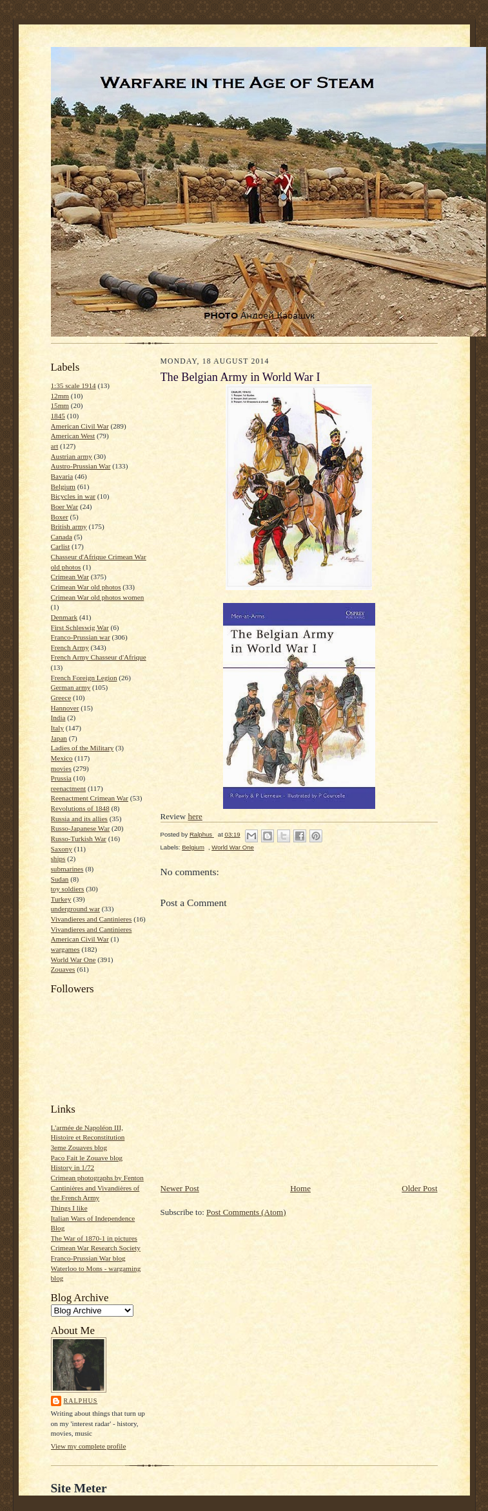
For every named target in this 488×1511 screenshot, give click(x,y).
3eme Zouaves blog (79, 1147)
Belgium (63, 486)
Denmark (64, 617)
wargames (65, 949)
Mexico (62, 758)
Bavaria (62, 476)
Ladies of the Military (82, 748)
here (195, 816)
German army (71, 687)
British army (69, 526)
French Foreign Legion (84, 677)
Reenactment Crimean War (90, 798)
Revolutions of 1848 (80, 808)
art (55, 446)
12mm (60, 396)
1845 (58, 416)
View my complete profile (88, 1446)
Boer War (65, 506)
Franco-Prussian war (80, 637)
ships (58, 858)
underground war (75, 909)
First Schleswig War (80, 627)
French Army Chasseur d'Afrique (98, 657)
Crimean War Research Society (96, 1248)
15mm (60, 405)
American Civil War (80, 426)
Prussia (61, 778)
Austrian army (71, 456)
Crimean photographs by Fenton (97, 1178)
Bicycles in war (73, 496)
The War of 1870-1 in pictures (94, 1238)
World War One (73, 959)
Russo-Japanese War (80, 828)
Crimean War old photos (86, 587)
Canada (62, 537)
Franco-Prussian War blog (88, 1258)
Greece (61, 697)
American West (73, 436)
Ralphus (81, 1400)
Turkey (61, 899)
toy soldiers (67, 889)
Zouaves (63, 969)
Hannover (65, 708)
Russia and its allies (79, 818)
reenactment (68, 788)
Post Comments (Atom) (246, 1212)
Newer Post (180, 1188)
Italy (57, 728)
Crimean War (70, 576)
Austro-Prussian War (81, 466)
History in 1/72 (73, 1167)
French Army (70, 647)
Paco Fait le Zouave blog (87, 1158)
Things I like (69, 1208)
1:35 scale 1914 (73, 385)
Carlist (60, 546)
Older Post (419, 1188)
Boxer (59, 517)
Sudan (60, 879)
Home (300, 1188)
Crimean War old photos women (97, 597)
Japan (59, 738)
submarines (67, 869)
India (58, 717)
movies (61, 768)
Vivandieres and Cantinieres (91, 919)
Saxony (62, 849)
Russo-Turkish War (78, 838)
